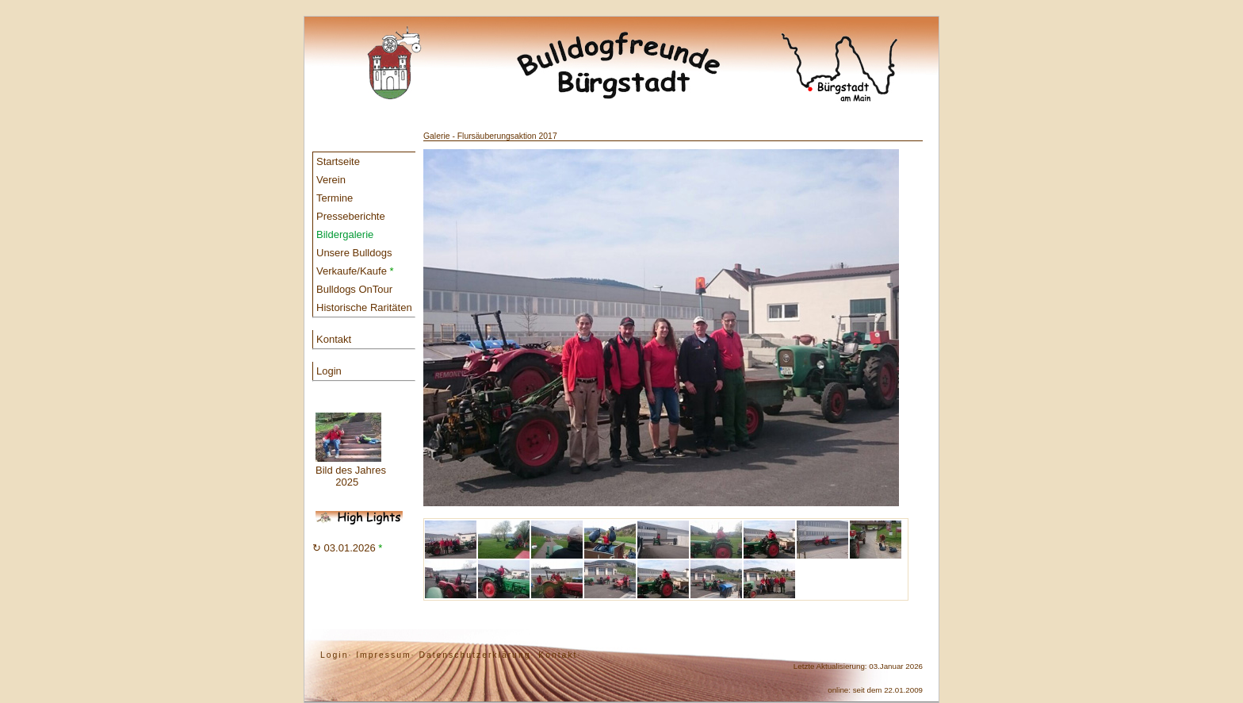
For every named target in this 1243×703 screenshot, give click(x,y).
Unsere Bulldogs (354, 253)
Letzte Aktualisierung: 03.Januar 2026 (858, 666)
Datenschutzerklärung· (476, 655)
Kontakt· (559, 655)
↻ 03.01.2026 (347, 548)
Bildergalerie (344, 234)
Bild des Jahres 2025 (351, 450)
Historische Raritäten (364, 307)
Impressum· (385, 655)
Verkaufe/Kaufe (355, 271)
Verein (331, 180)
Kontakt (333, 339)
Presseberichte (350, 216)
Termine (334, 198)
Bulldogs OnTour (354, 289)
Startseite (338, 161)
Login (329, 371)
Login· (336, 655)
